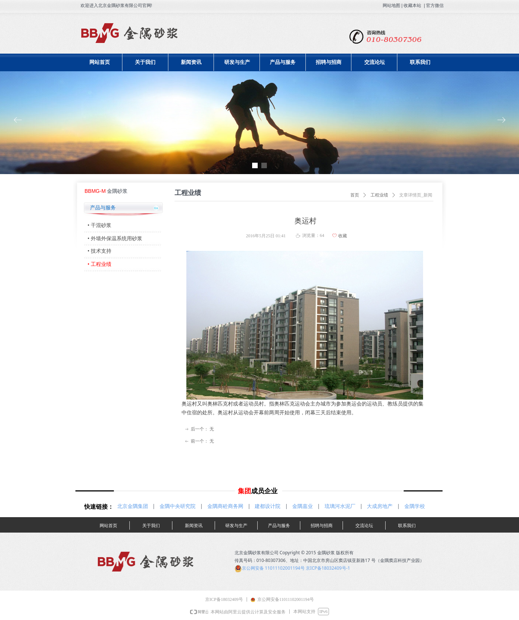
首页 (354, 195)
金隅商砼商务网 (225, 506)
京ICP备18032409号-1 (328, 568)
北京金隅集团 (132, 506)
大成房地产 (380, 506)
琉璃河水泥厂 (340, 506)
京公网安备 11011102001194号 (273, 568)
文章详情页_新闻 (415, 195)
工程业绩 (379, 195)
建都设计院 (267, 506)
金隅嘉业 (302, 506)
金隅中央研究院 (178, 506)
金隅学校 (414, 506)
